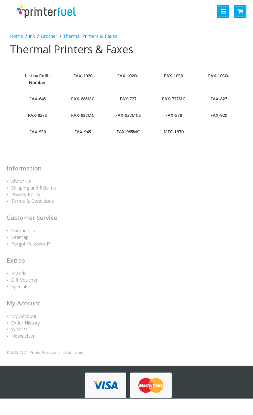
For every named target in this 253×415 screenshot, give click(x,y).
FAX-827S (37, 115)
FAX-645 (37, 99)
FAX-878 (173, 115)
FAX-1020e (128, 76)
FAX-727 (128, 99)
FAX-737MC (173, 99)
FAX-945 (82, 132)
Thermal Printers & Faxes (90, 36)
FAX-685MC (82, 99)
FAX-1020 (82, 76)
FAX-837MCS (128, 115)
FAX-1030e (219, 76)
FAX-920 (219, 115)
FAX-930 (37, 132)
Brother (49, 36)
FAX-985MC (128, 132)
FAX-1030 (173, 76)
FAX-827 (219, 99)
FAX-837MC (82, 115)
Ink (32, 36)
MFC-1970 (173, 132)
